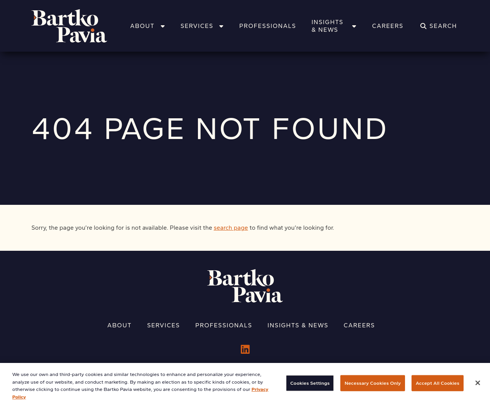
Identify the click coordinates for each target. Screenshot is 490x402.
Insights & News (334, 25)
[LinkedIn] (245, 349)
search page (231, 227)
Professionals (267, 25)
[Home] (79, 25)
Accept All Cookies (437, 387)
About (147, 25)
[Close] (477, 387)
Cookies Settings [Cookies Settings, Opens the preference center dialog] (310, 387)
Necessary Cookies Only (373, 387)
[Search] (439, 26)
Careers (387, 25)
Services (202, 25)
